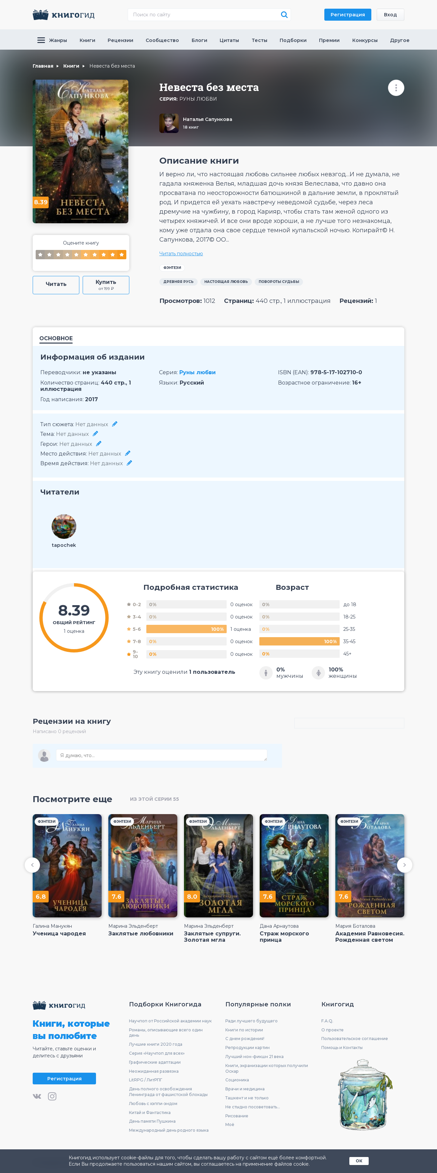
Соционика (237, 1079)
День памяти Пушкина (152, 1121)
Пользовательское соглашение (354, 1038)
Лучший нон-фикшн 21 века (254, 1056)
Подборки (293, 40)
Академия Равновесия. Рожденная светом (369, 936)
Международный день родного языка (169, 1130)
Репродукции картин (247, 1047)
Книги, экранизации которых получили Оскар (266, 1068)
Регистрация (348, 15)
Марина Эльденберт (133, 926)
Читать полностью (181, 253)
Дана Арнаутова (279, 926)
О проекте (332, 1029)
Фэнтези (172, 268)
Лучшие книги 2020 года (155, 1044)
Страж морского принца (284, 936)
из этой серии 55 (154, 799)
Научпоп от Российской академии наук (170, 1020)
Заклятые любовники (140, 933)
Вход (390, 15)
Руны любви (198, 99)
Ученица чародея (59, 933)
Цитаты (229, 40)
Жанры (52, 40)
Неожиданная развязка (154, 1071)
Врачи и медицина (245, 1088)
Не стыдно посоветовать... (252, 1106)
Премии (329, 40)
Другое (400, 40)
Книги (87, 40)
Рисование (236, 1115)
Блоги (199, 40)
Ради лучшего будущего (251, 1020)
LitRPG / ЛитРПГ (145, 1079)
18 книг (191, 127)
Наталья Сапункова (207, 119)
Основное (56, 339)
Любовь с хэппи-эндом (153, 1103)
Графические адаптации (155, 1062)
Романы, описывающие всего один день (166, 1032)
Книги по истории (244, 1029)
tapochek (64, 545)
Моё (229, 1124)
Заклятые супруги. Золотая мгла (212, 936)
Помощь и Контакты (342, 1047)
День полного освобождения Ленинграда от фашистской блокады (168, 1091)
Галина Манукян (52, 926)
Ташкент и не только (247, 1097)
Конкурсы (365, 40)
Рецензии (120, 40)
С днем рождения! (244, 1038)
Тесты (259, 40)
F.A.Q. (327, 1020)
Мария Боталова (355, 926)
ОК (359, 1160)
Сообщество (162, 40)
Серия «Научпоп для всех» (157, 1053)
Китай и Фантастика (150, 1112)
